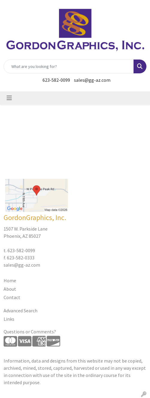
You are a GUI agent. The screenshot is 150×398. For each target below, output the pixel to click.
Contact (12, 297)
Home (10, 280)
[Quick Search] (69, 66)
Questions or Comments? (30, 332)
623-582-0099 (56, 80)
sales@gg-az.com (92, 80)
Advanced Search (20, 311)
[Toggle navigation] (9, 98)
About (10, 289)
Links (9, 319)
